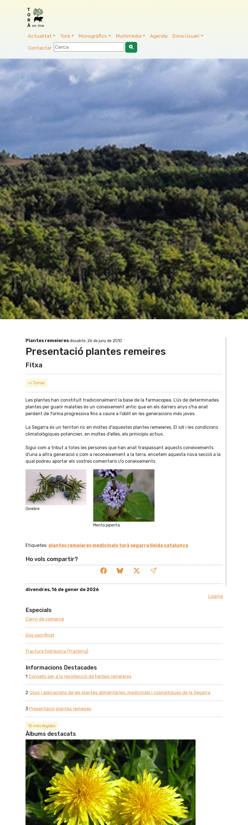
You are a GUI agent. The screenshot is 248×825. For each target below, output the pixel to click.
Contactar (40, 48)
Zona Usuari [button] (185, 36)
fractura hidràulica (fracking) (57, 651)
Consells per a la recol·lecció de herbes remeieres (80, 676)
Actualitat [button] (40, 36)
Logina (215, 596)
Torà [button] (65, 36)
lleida (156, 545)
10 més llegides (42, 726)
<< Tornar (36, 383)
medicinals (105, 545)
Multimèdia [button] (128, 36)
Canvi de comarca (45, 619)
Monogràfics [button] (93, 36)
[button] (153, 571)
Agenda (159, 36)
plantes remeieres (70, 545)
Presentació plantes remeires (60, 708)
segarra (139, 545)
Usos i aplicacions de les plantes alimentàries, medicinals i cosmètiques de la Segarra (119, 692)
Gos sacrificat (40, 635)
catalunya (176, 545)
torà (124, 545)
